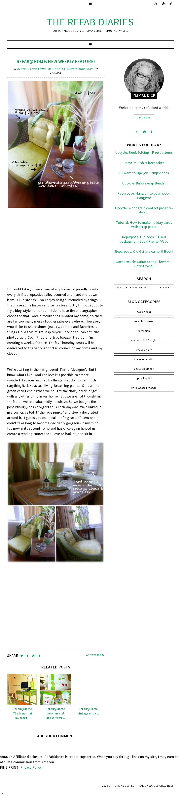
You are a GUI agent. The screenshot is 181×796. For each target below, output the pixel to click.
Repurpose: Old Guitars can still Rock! (144, 251)
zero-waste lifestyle (144, 388)
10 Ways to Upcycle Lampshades (144, 173)
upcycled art (144, 350)
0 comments (95, 654)
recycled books (144, 321)
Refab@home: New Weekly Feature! (56, 61)
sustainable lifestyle (144, 340)
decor (22, 69)
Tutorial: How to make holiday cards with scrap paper (144, 224)
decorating (37, 69)
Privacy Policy (30, 767)
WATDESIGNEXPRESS (161, 785)
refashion (144, 331)
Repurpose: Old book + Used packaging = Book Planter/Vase (144, 239)
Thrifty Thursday (80, 69)
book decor (144, 312)
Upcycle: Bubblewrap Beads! (144, 183)
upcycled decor (144, 369)
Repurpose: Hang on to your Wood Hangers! (143, 195)
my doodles (56, 69)
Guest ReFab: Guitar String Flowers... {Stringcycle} (144, 263)
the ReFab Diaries (90, 22)
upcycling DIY (144, 378)
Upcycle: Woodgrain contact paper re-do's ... (144, 210)
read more (144, 117)
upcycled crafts (144, 359)
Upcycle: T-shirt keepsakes (143, 162)
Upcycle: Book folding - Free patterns (144, 152)
